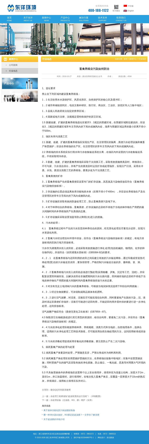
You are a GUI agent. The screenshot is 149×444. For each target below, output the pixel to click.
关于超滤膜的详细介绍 (54, 419)
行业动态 (13, 71)
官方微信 (116, 9)
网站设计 (101, 438)
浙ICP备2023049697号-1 (84, 438)
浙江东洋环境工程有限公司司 (58, 438)
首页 (9, 18)
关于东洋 (28, 18)
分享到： (46, 390)
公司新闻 (13, 65)
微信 (52, 390)
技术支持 (102, 18)
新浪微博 (66, 390)
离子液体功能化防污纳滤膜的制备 (59, 410)
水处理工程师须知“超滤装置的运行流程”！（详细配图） (76, 396)
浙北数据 (110, 438)
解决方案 (84, 18)
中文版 (128, 6)
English (129, 11)
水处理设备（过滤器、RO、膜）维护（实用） (72, 400)
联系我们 (121, 18)
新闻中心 (46, 18)
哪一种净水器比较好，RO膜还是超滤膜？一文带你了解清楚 (71, 415)
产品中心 (65, 18)
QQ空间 (58, 390)
